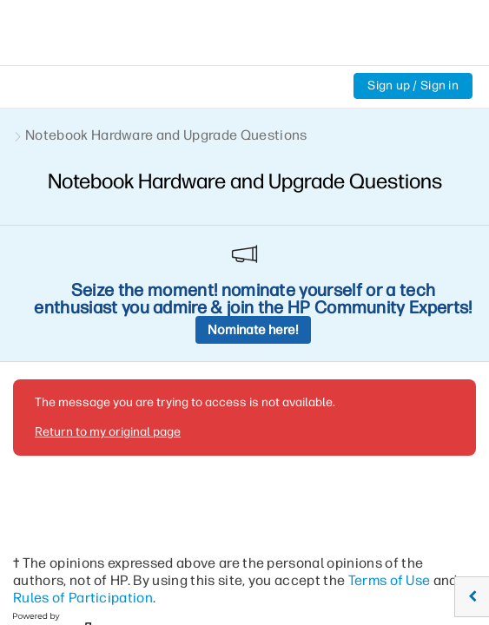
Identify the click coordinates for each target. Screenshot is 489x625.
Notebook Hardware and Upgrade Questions (166, 135)
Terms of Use (389, 443)
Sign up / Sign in (413, 85)
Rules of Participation (83, 460)
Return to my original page (108, 294)
